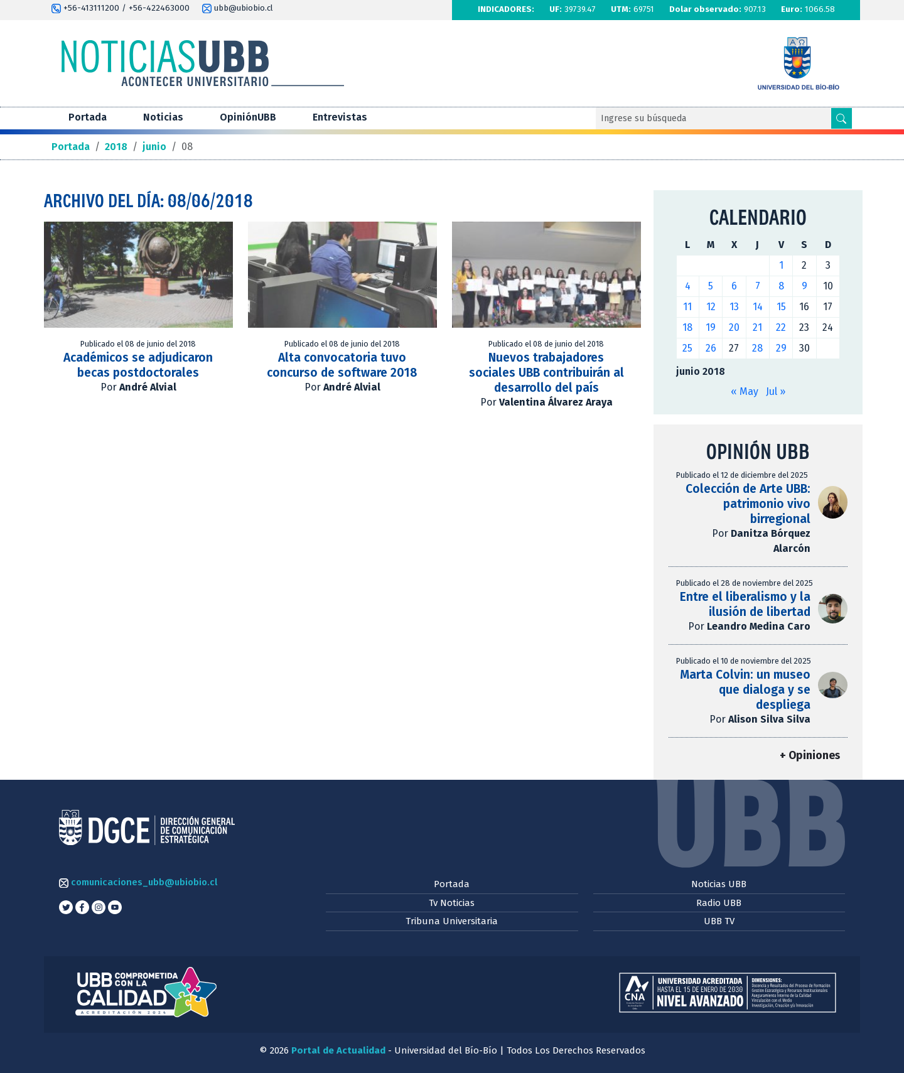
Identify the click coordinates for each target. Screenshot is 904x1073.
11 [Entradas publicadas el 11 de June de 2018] (687, 307)
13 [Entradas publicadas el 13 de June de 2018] (734, 307)
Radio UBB (718, 903)
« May (744, 391)
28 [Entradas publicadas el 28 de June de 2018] (757, 348)
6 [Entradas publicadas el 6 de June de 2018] (734, 286)
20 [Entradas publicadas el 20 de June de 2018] (734, 327)
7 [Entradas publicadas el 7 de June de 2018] (757, 286)
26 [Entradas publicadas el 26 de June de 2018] (711, 348)
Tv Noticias (452, 903)
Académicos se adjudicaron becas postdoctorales (138, 365)
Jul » (775, 391)
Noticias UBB (718, 884)
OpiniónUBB (248, 117)
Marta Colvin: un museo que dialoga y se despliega (745, 689)
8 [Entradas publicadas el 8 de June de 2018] (781, 286)
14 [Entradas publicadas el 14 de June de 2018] (758, 307)
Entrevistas (340, 117)
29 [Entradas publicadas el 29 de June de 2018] (781, 348)
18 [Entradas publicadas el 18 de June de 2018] (687, 327)
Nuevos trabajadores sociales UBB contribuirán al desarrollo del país (546, 372)
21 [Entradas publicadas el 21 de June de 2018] (757, 327)
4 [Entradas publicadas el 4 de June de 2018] (688, 286)
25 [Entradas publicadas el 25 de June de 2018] (687, 348)
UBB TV (719, 921)
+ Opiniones (810, 755)
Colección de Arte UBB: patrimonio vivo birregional (748, 504)
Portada (87, 117)
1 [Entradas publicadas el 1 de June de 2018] (781, 265)
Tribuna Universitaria (452, 921)
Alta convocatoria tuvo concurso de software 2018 (342, 365)
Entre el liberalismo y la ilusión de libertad (745, 604)
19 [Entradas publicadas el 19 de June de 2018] (711, 327)
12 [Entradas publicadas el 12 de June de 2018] (711, 307)
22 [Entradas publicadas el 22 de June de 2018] (781, 327)
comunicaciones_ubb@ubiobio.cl (138, 882)
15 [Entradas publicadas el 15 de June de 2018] (781, 307)
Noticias (163, 117)
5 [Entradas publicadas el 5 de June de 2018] (710, 286)
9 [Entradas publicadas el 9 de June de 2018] (804, 286)
